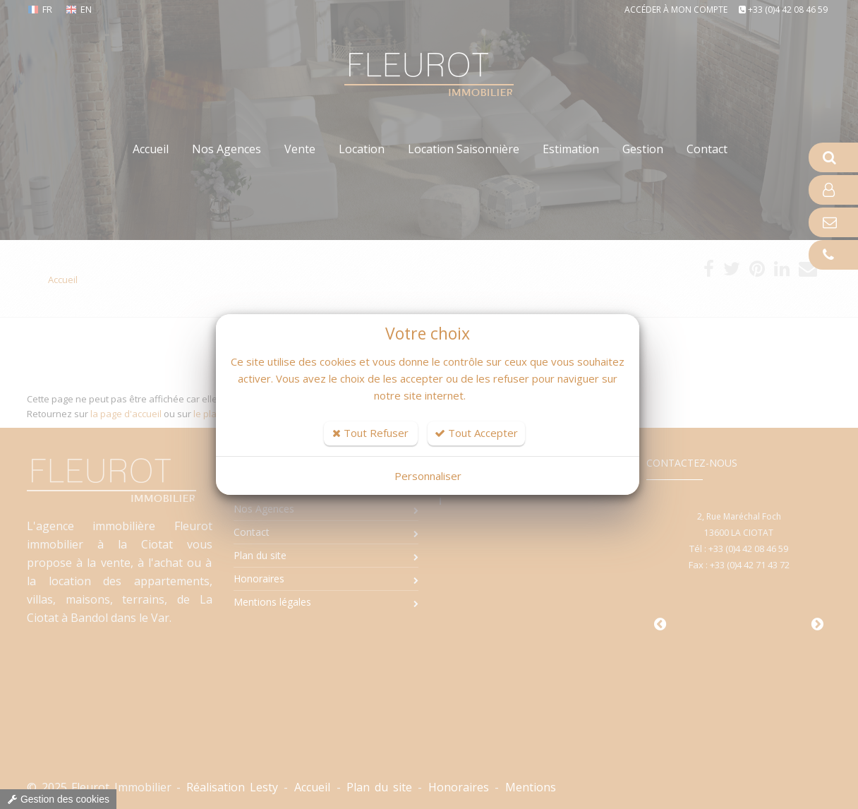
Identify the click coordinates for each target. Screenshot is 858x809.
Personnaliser (427, 476)
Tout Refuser (370, 433)
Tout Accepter (476, 433)
